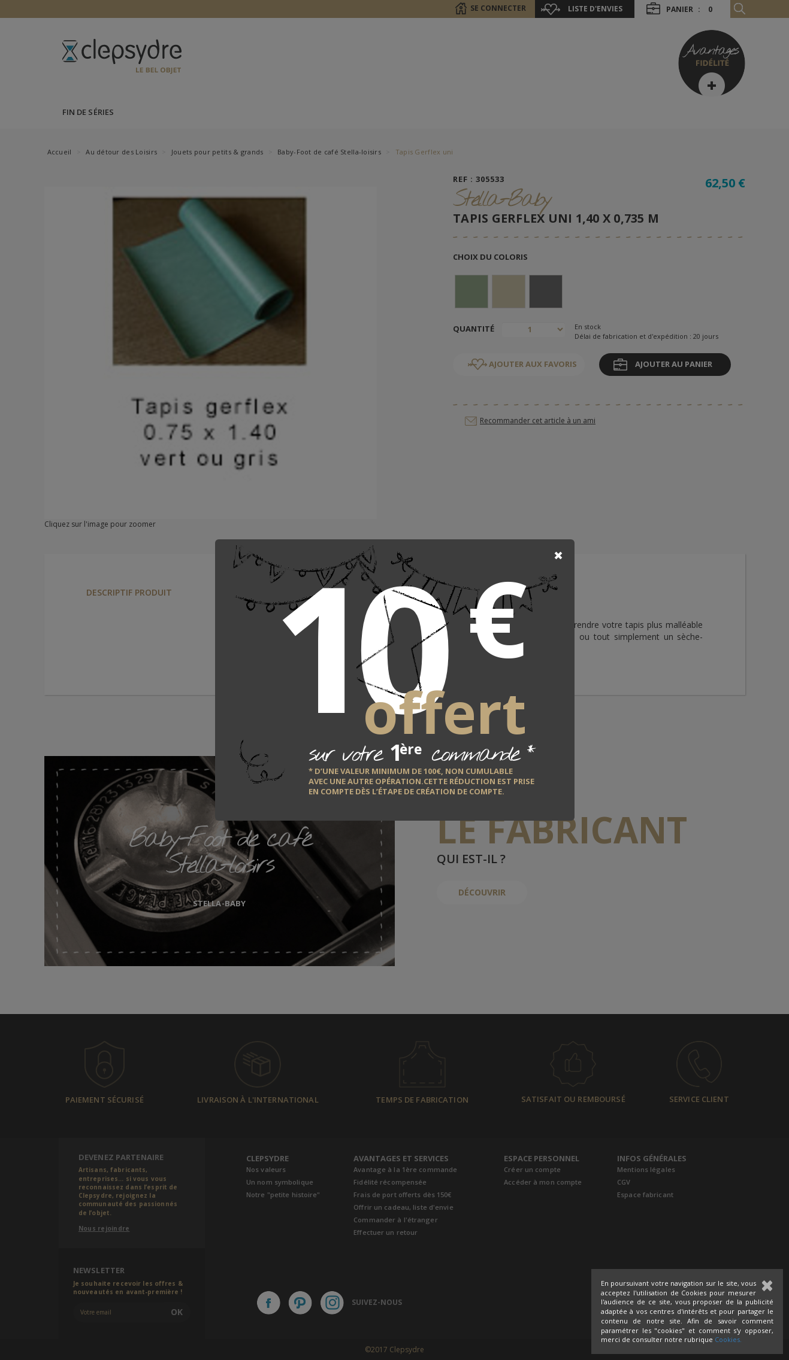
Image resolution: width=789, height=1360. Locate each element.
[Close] (558, 555)
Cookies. (728, 1339)
